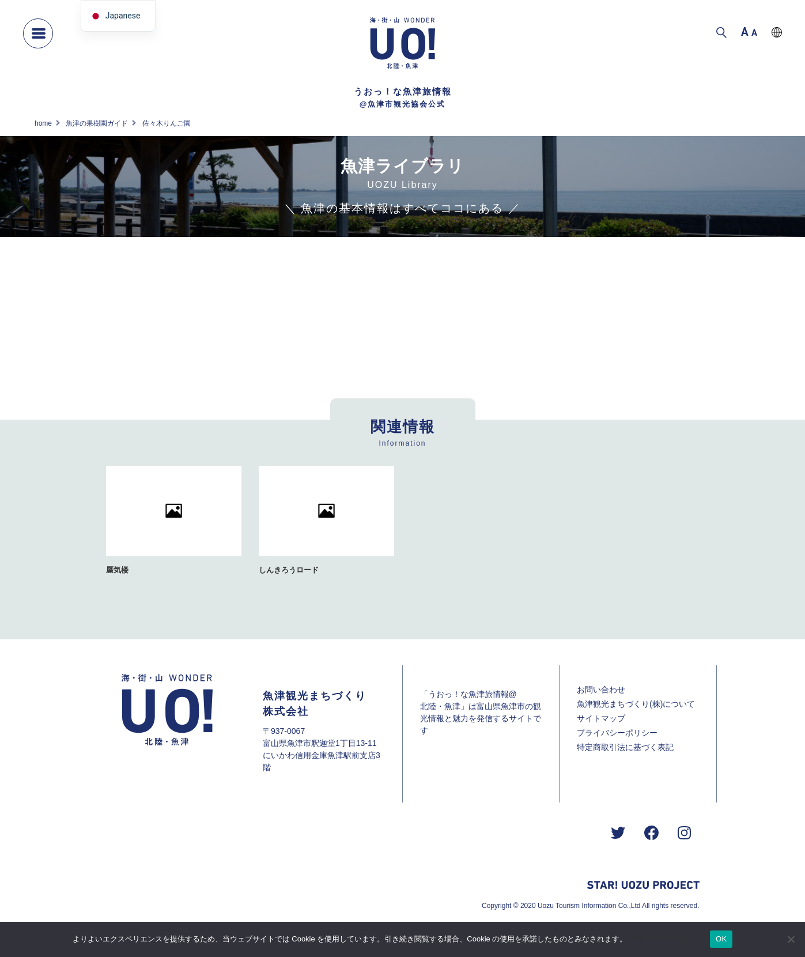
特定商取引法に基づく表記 (625, 747)
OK (721, 939)
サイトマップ (601, 718)
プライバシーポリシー (617, 732)
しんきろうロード (289, 570)
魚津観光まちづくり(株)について (636, 704)
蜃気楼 (117, 570)
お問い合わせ (601, 689)
